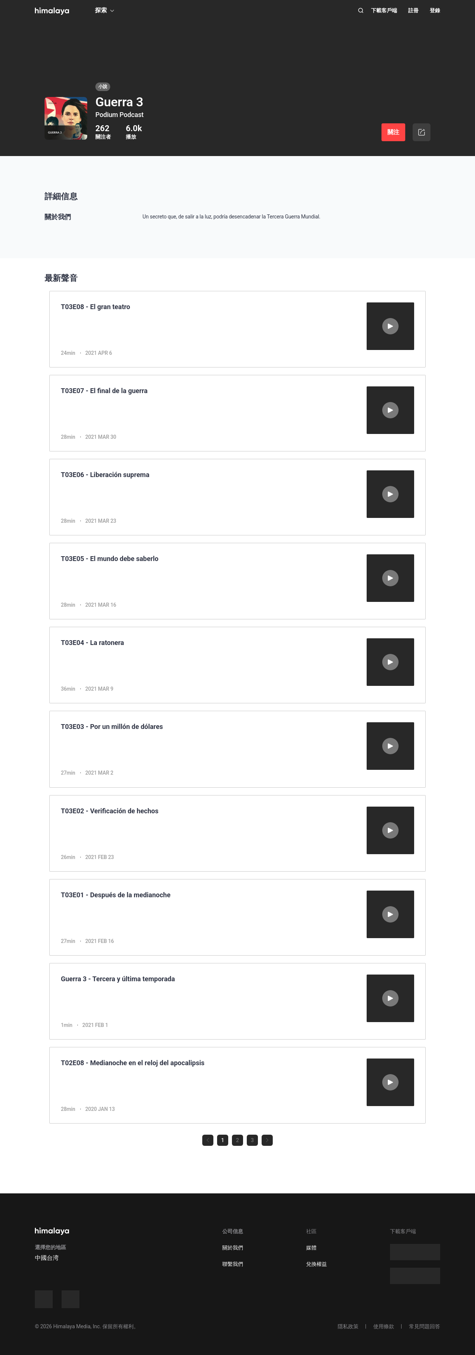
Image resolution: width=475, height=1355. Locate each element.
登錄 (435, 10)
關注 (393, 132)
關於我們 (232, 1248)
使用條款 (383, 1326)
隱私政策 (348, 1326)
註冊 (413, 10)
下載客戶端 (384, 10)
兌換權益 (316, 1264)
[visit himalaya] (52, 11)
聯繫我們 (232, 1264)
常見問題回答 (424, 1326)
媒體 (311, 1248)
